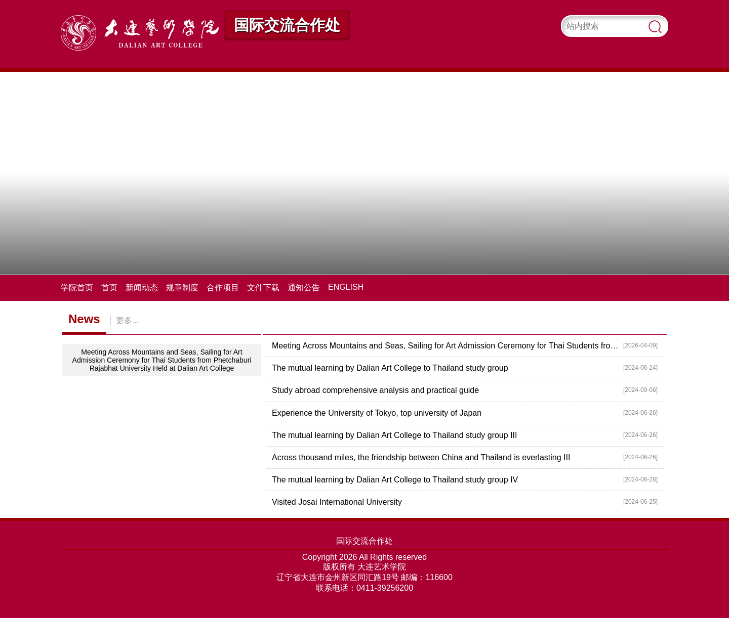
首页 (109, 287)
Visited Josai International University (337, 502)
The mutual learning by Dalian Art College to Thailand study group (390, 368)
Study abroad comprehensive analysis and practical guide (375, 390)
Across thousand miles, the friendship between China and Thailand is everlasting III (421, 457)
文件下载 (263, 287)
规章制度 (182, 287)
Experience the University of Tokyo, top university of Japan (376, 413)
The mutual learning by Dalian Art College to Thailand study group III (394, 435)
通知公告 (304, 287)
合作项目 (223, 287)
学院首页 (77, 287)
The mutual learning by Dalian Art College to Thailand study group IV (395, 479)
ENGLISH (345, 287)
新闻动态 (142, 287)
